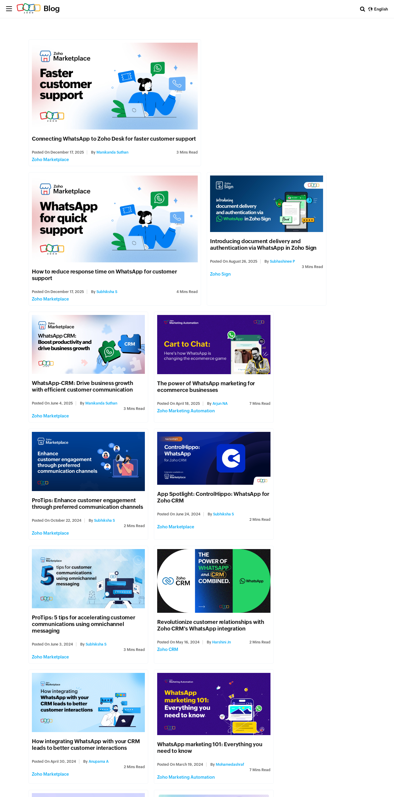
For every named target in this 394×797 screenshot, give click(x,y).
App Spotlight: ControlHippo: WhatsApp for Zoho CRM (183, 352)
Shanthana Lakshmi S (333, 614)
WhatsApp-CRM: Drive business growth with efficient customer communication (196, 242)
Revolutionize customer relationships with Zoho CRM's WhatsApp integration (82, 479)
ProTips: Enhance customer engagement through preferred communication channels (72, 361)
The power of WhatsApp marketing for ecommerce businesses (309, 243)
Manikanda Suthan (113, 154)
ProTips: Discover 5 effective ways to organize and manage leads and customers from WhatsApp (79, 596)
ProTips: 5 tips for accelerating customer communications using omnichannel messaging (301, 361)
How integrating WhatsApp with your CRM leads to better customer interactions (193, 479)
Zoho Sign (42, 276)
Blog (52, 8)
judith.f (94, 732)
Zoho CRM (42, 509)
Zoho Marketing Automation (289, 272)
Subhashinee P (104, 264)
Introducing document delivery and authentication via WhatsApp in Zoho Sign (79, 244)
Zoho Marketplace (50, 161)
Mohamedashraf (333, 495)
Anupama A (213, 499)
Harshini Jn (96, 497)
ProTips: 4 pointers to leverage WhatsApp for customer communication (71, 712)
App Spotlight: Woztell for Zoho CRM (193, 590)
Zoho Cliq (269, 627)
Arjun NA (322, 260)
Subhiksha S (276, 154)
